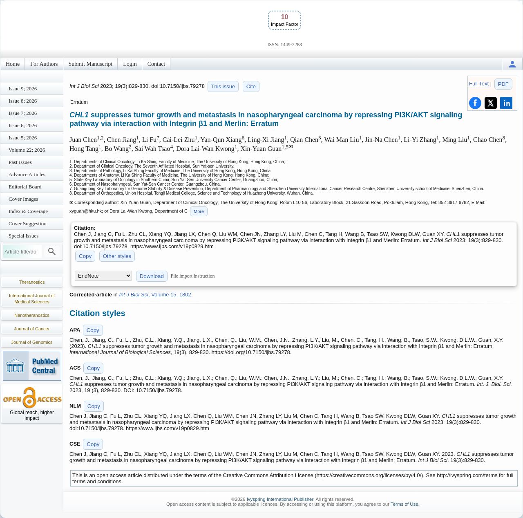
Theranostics (32, 282)
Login (129, 64)
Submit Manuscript (91, 64)
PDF (503, 84)
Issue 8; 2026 (23, 101)
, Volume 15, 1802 (155, 295)
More (199, 211)
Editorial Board (25, 187)
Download (152, 276)
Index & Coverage (28, 211)
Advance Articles (27, 174)
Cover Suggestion (28, 223)
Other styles (117, 256)
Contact (156, 64)
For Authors (44, 64)
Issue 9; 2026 (23, 88)
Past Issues (20, 162)
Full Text (479, 84)
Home (13, 64)
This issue (223, 86)
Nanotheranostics (31, 315)
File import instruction (193, 276)
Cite (251, 86)
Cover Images (23, 199)
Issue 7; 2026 (23, 113)
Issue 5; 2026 (23, 138)
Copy (85, 256)
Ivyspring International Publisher (280, 499)
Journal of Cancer (32, 328)
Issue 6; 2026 (23, 125)
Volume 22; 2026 (27, 150)
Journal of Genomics (32, 342)
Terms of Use (404, 504)
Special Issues (23, 236)
